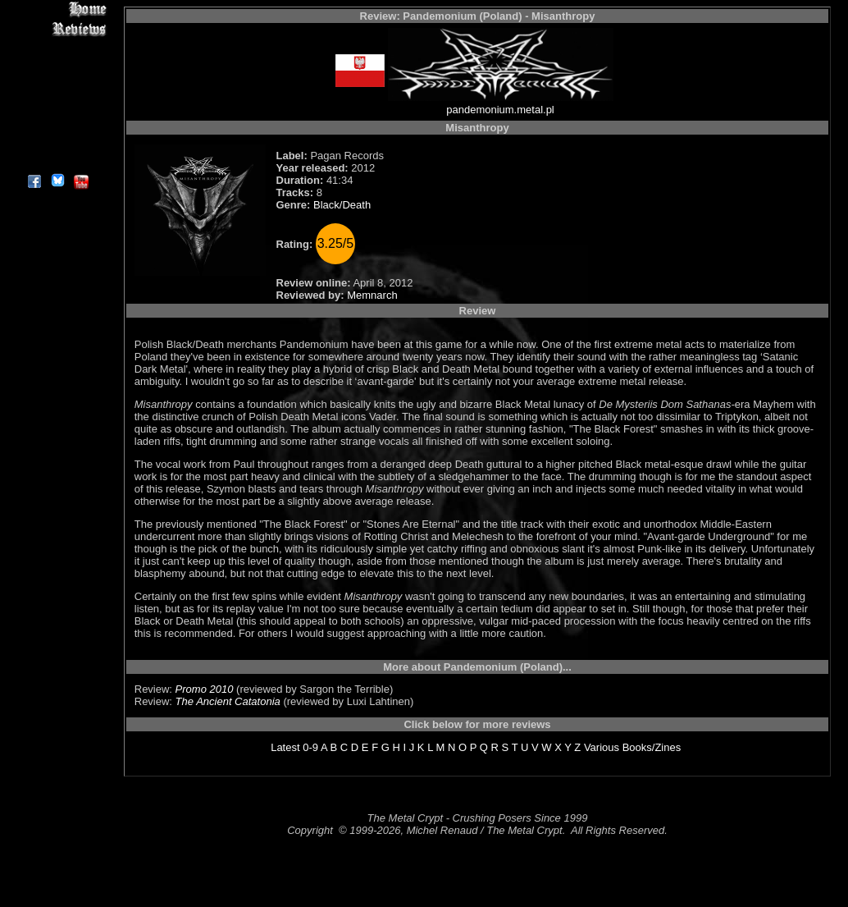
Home (57, 9)
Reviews (57, 28)
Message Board (57, 85)
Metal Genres (57, 103)
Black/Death (342, 205)
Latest (285, 747)
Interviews (57, 47)
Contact (57, 141)
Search (57, 122)
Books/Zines (652, 747)
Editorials (57, 66)
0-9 (310, 747)
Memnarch (372, 295)
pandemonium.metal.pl (500, 109)
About (57, 160)
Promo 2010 (205, 689)
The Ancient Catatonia (228, 701)
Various (601, 747)
